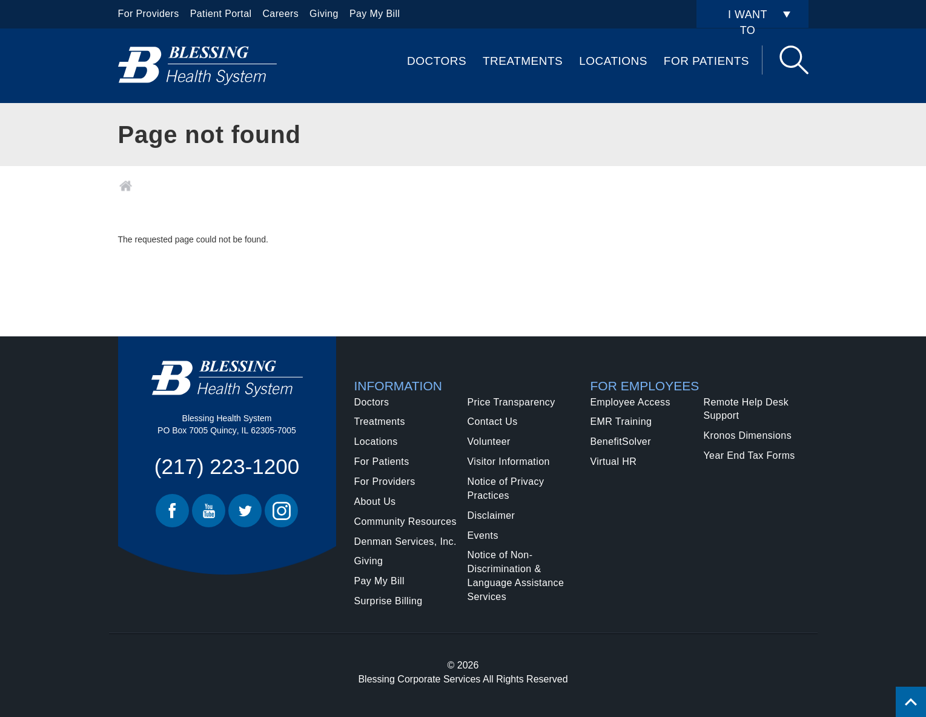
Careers (280, 13)
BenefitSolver (620, 441)
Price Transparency (511, 402)
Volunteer (489, 441)
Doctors (436, 61)
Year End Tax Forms (749, 455)
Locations (613, 61)
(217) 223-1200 (226, 466)
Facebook (172, 510)
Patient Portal (221, 13)
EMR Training (621, 421)
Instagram (281, 510)
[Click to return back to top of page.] (911, 702)
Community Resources (405, 521)
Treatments (523, 61)
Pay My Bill (374, 13)
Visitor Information (509, 461)
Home (125, 186)
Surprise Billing (388, 601)
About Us (375, 501)
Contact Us (493, 421)
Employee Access (630, 402)
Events (483, 535)
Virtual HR (613, 461)
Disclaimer (491, 515)
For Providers (148, 13)
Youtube (208, 510)
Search (794, 60)
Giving (324, 13)
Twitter (245, 510)
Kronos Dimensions (748, 435)
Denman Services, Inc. (405, 541)
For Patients (706, 61)
